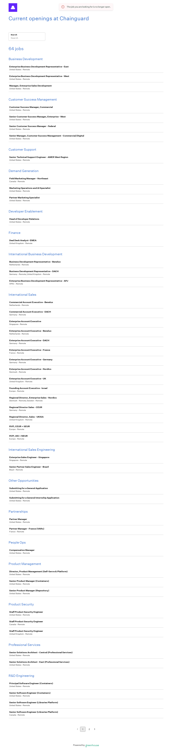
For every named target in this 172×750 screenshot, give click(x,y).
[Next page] (94, 729)
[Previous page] (77, 729)
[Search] (27, 38)
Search (14, 35)
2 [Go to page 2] (89, 729)
